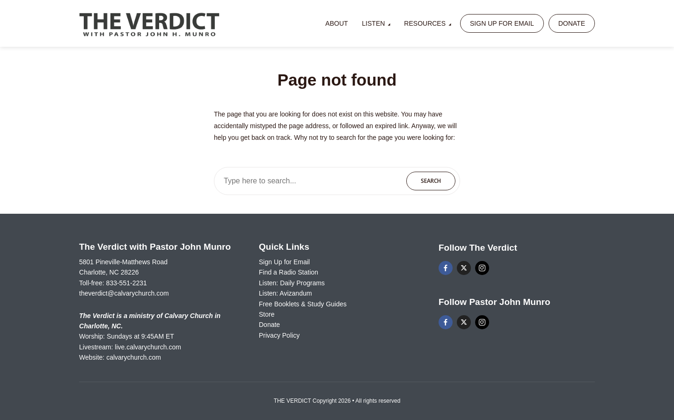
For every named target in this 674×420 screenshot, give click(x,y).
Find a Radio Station (288, 272)
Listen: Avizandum (285, 293)
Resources (425, 23)
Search (431, 181)
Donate (571, 23)
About (336, 23)
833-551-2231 (126, 283)
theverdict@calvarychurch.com (124, 293)
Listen (373, 23)
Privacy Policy (279, 335)
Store (266, 314)
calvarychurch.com (133, 357)
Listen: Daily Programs (292, 283)
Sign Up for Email (502, 23)
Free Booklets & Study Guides (303, 304)
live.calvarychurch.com (148, 347)
